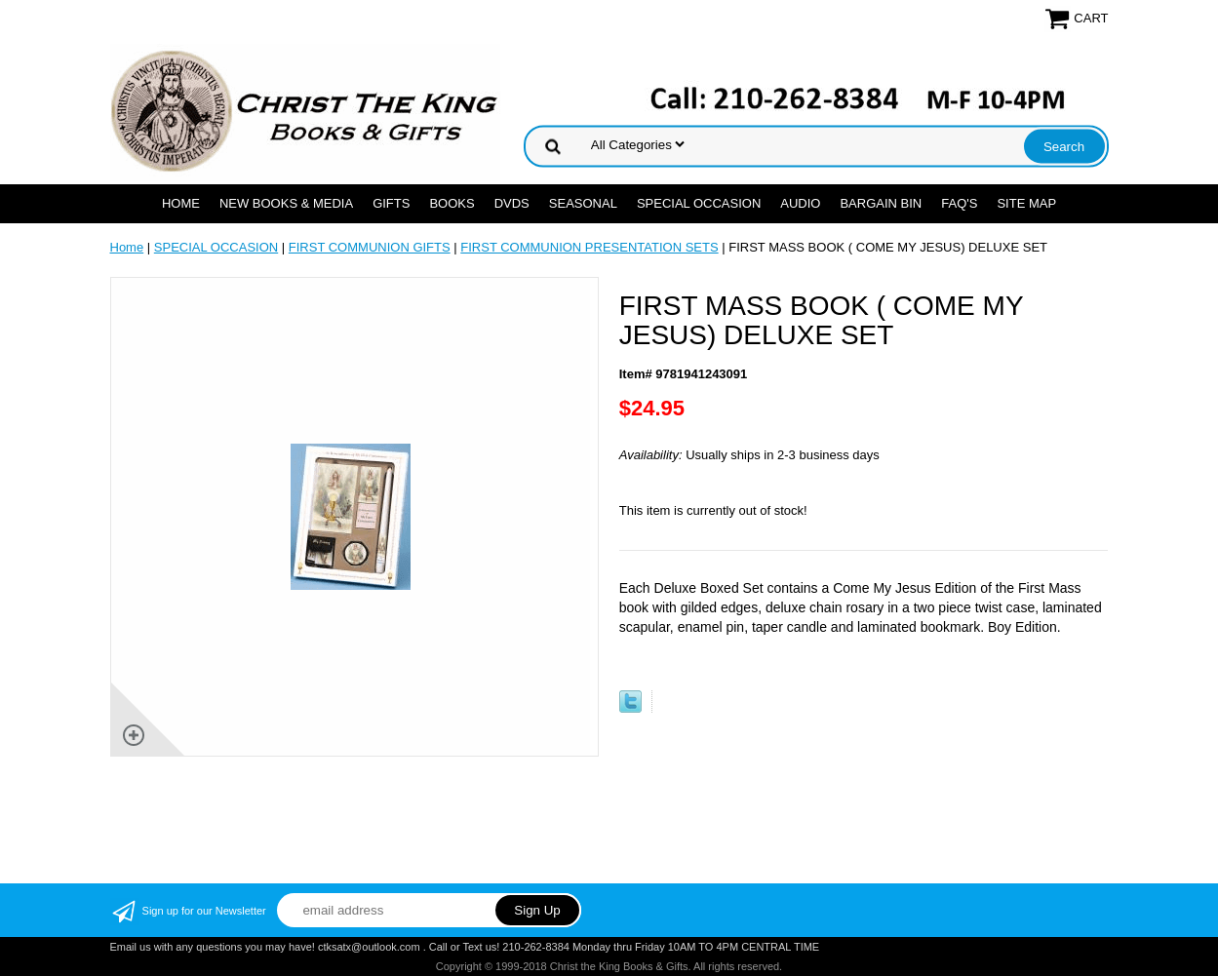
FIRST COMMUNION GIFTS (370, 247)
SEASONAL (583, 203)
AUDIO (800, 203)
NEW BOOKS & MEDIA (286, 203)
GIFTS (391, 203)
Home (181, 203)
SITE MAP (1026, 203)
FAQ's (959, 203)
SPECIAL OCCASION (699, 203)
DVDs (512, 203)
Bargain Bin (881, 203)
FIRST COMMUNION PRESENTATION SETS (589, 247)
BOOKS (451, 203)
